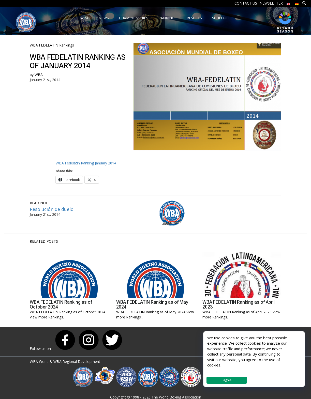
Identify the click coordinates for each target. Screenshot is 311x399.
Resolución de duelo (51, 209)
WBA (39, 74)
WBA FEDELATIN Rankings (52, 45)
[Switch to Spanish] (297, 3)
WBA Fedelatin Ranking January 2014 (86, 163)
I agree (227, 380)
